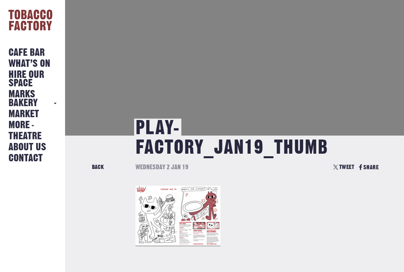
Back (98, 167)
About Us (27, 147)
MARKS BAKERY (23, 98)
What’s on (29, 63)
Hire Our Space (26, 79)
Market (23, 114)
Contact (25, 158)
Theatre (25, 136)
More (19, 125)
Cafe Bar (26, 52)
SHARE (369, 167)
